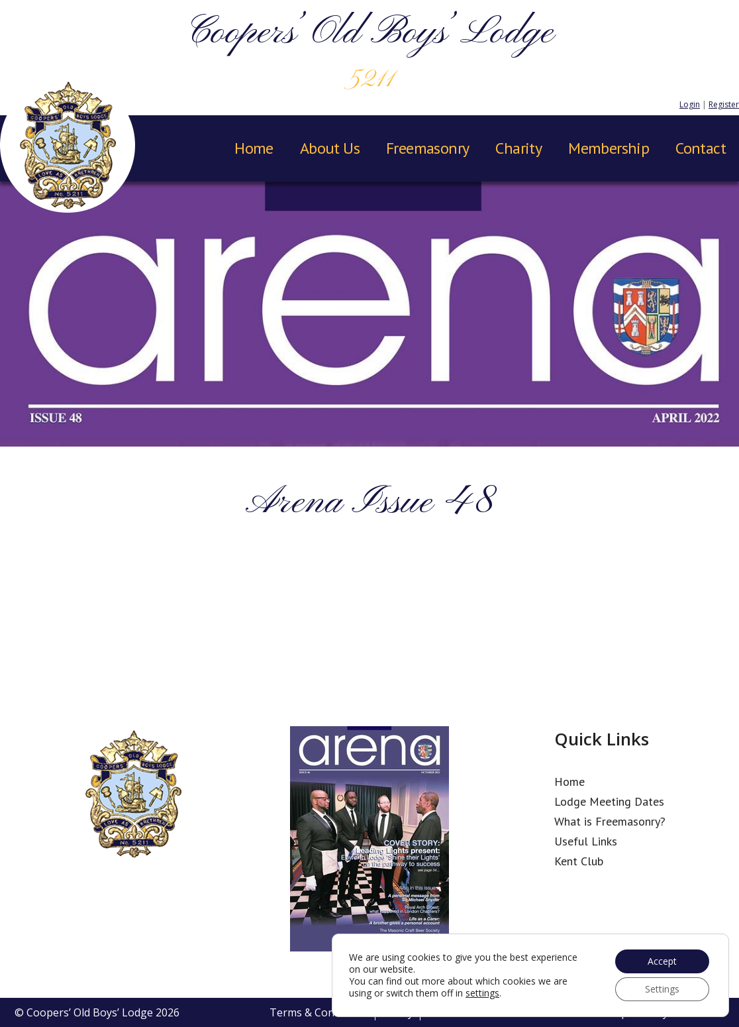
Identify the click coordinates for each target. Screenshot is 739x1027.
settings (482, 993)
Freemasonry (427, 148)
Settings (662, 989)
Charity (518, 148)
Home (253, 148)
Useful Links (585, 841)
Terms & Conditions (319, 1012)
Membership (608, 148)
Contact (700, 148)
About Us (330, 148)
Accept (662, 961)
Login (689, 104)
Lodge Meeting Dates (609, 801)
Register (724, 104)
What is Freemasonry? (609, 821)
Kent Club (578, 861)
